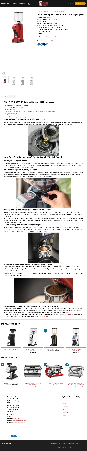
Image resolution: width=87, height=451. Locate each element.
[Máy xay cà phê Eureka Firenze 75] (54, 337)
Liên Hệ (70, 3)
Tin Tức (64, 3)
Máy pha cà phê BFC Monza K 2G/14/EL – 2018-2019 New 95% (76, 383)
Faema (65, 415)
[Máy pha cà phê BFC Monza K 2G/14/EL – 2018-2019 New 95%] (76, 371)
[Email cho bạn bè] (44, 44)
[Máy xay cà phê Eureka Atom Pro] (11, 337)
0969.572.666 (16, 419)
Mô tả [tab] (4, 97)
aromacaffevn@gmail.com (18, 421)
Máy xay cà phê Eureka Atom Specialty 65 (75, 350)
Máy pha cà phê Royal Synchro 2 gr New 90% (54, 383)
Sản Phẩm (22, 3)
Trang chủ (39, 11)
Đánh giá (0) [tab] (12, 97)
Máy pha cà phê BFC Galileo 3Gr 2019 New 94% (33, 383)
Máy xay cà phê (47, 11)
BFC (64, 403)
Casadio (65, 406)
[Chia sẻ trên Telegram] (47, 44)
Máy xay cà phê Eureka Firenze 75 (54, 349)
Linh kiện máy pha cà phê (40, 316)
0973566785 (15, 314)
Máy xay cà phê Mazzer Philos (11, 383)
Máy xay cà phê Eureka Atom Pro (11, 349)
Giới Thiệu (13, 3)
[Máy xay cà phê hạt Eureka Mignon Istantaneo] (33, 337)
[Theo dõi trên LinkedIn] (16, 436)
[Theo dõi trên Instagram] (12, 436)
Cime (64, 409)
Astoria (65, 400)
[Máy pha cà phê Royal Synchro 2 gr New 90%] (54, 371)
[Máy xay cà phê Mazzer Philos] (11, 371)
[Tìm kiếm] (29, 3)
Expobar (65, 412)
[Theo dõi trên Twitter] (14, 436)
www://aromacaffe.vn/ (19, 422)
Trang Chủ (5, 3)
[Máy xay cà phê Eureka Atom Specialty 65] (76, 337)
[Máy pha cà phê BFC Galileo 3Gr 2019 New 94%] (33, 371)
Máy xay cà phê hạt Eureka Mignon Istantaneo (33, 350)
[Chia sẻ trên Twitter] (41, 44)
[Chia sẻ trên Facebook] (38, 44)
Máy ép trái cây (69, 314)
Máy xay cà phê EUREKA (59, 11)
